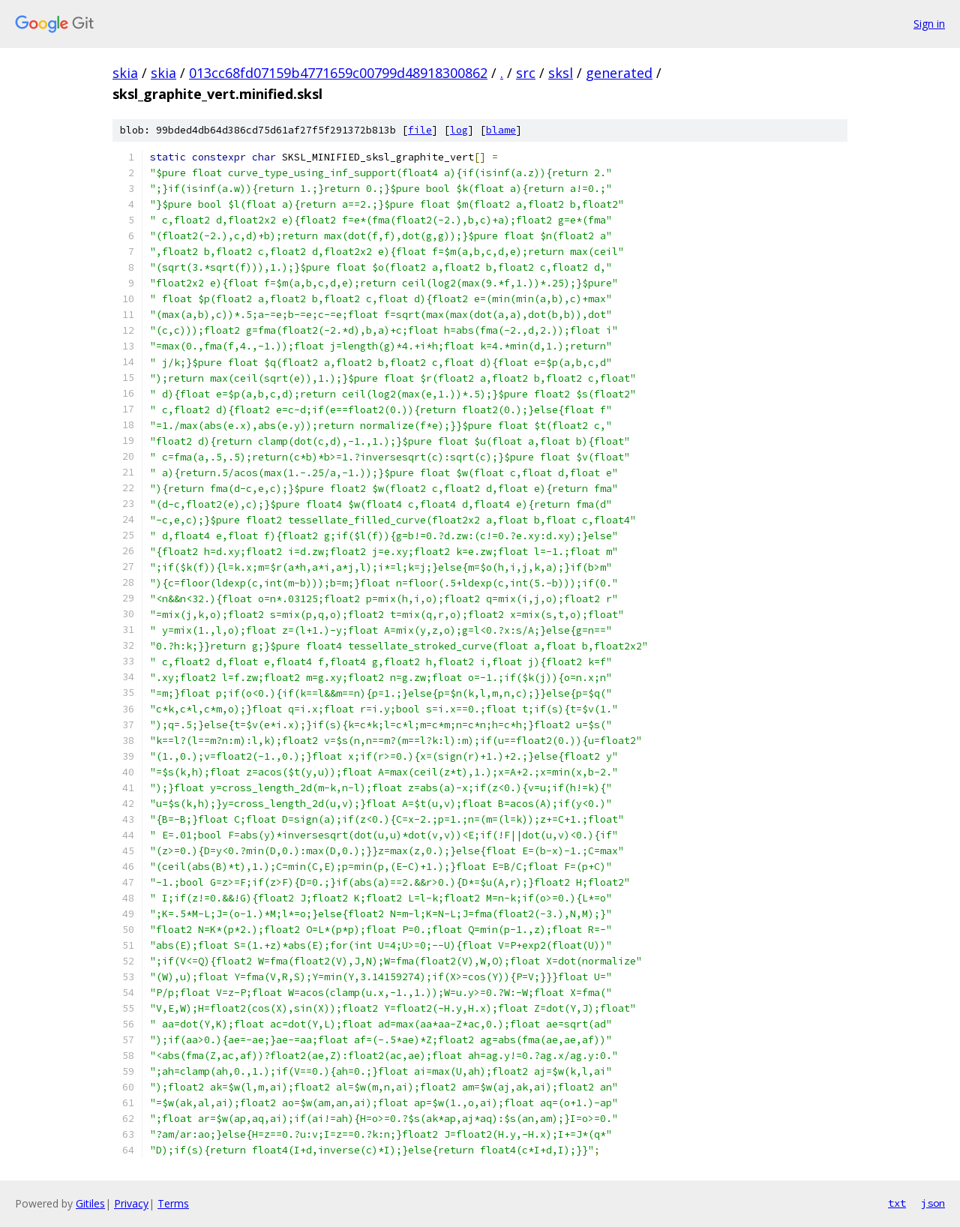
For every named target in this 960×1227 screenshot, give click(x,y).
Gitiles (90, 1203)
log (459, 130)
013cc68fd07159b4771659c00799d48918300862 (338, 73)
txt (897, 1203)
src (526, 73)
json (933, 1203)
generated (619, 73)
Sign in (929, 23)
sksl (560, 73)
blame (501, 130)
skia (125, 73)
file (420, 130)
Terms (173, 1203)
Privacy (131, 1203)
